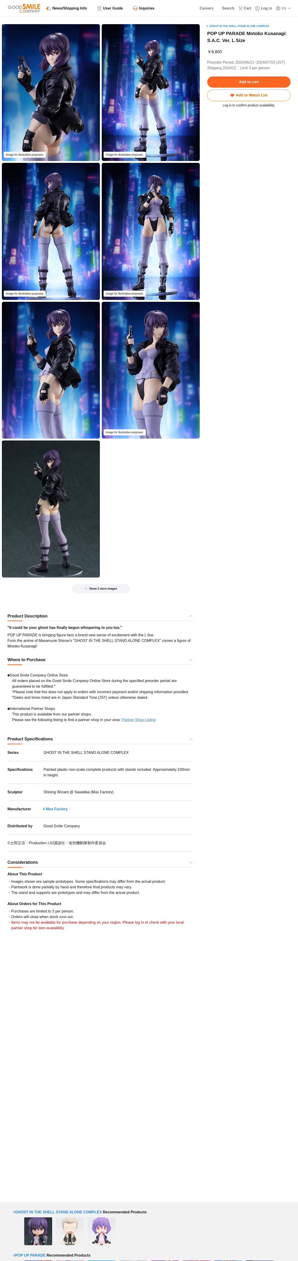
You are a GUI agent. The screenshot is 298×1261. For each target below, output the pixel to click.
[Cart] (244, 8)
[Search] (225, 8)
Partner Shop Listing (139, 720)
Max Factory (57, 809)
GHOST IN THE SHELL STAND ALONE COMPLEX (239, 26)
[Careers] (203, 8)
